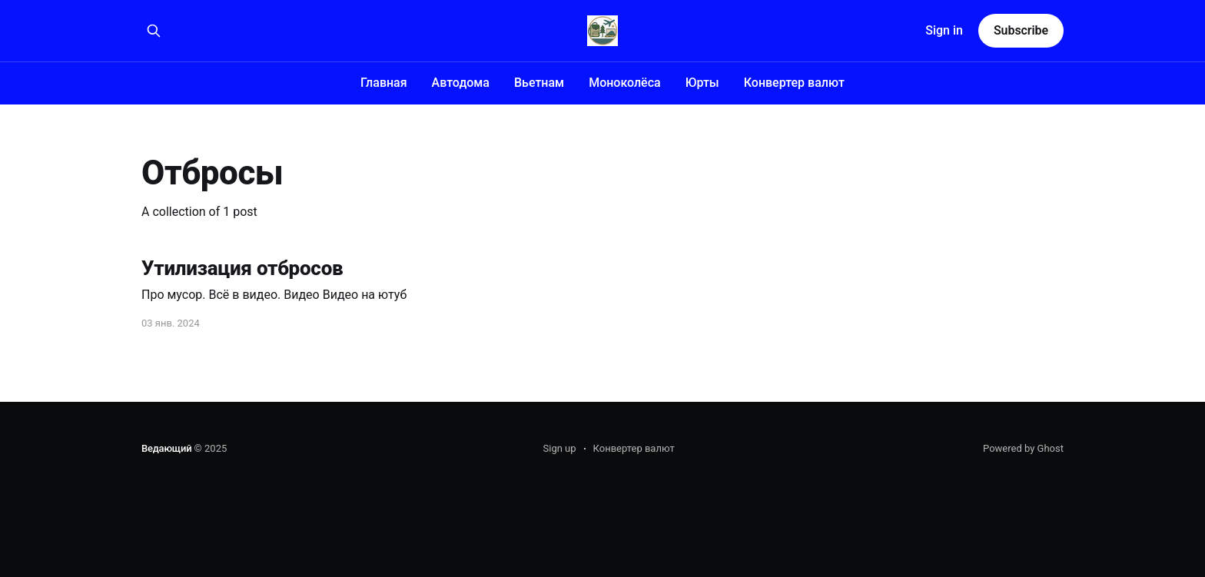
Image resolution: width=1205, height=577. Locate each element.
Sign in (944, 30)
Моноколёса (625, 82)
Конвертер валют (794, 82)
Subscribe (1021, 30)
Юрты (702, 82)
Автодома (461, 82)
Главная (383, 82)
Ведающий (166, 448)
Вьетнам (539, 82)
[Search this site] (153, 30)
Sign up (559, 448)
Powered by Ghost (1023, 448)
